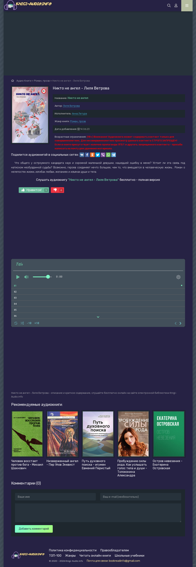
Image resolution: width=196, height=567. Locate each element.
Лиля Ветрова (71, 105)
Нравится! (35, 190)
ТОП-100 (55, 555)
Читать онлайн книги (95, 555)
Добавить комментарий (34, 528)
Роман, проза (78, 121)
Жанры (70, 555)
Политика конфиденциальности (73, 550)
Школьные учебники (129, 555)
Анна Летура (79, 113)
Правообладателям (114, 550)
